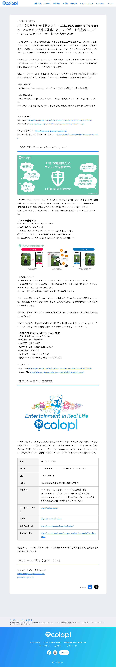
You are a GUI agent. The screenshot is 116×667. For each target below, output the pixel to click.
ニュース (47, 3)
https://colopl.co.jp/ (49, 508)
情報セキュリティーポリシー (75, 643)
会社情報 (37, 3)
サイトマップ (72, 646)
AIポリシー (59, 646)
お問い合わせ (35, 643)
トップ (12, 620)
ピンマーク (100, 3)
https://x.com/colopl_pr (51, 519)
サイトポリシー (45, 646)
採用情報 (73, 3)
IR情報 (65, 3)
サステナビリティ (86, 3)
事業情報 (56, 3)
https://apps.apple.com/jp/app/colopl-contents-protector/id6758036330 (60, 120)
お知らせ (32, 21)
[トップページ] (10, 3)
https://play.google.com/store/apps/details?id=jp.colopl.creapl (57, 124)
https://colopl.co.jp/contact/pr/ (31, 573)
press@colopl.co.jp (25, 577)
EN (113, 3)
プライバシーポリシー (52, 643)
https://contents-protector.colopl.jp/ (51, 131)
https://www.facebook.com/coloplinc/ (57, 526)
